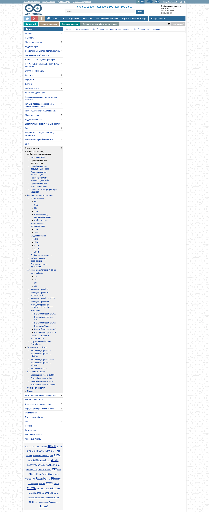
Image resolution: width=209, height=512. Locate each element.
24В (36, 232)
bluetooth (41, 460)
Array (30, 460)
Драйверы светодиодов (41, 255)
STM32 (31, 488)
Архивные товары (33, 439)
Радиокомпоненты (33, 119)
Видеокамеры (31, 46)
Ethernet (29, 470)
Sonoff (42, 483)
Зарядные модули (39, 368)
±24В (36, 249)
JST (54, 469)
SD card (31, 484)
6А (53, 451)
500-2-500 (85, 6)
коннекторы (49, 498)
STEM (49, 483)
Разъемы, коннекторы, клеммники (40, 111)
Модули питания (38, 236)
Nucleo (51, 474)
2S (35, 279)
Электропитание (33, 148)
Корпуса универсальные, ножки (39, 408)
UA (138, 2)
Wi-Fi (47, 488)
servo (36, 484)
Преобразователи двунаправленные (39, 184)
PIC (34, 479)
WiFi (52, 488)
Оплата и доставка (70, 18)
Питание (52, 502)
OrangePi (29, 479)
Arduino (28, 33)
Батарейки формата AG (45, 329)
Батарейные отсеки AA (41, 378)
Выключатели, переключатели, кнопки (42, 124)
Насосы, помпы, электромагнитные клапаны (41, 98)
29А (38, 451)
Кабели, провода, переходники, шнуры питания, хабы (39, 105)
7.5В (58, 451)
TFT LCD (41, 488)
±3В (36, 239)
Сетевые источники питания (40, 195)
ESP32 (45, 464)
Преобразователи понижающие (39, 173)
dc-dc (54, 460)
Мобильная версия (32, 2)
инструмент (39, 498)
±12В (36, 245)
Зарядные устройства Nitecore (41, 364)
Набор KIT (33, 501)
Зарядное (47, 493)
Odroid (57, 474)
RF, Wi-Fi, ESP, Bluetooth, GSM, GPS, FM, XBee (42, 65)
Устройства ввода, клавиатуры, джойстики (39, 133)
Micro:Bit (40, 474)
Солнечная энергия (36, 388)
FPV (39, 470)
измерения (31, 497)
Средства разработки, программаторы (42, 51)
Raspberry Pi (30, 38)
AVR (35, 460)
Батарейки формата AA (45, 314)
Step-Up (56, 484)
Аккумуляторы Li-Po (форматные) (40, 293)
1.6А (29, 446)
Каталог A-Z (31, 24)
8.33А (28, 456)
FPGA (35, 470)
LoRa (34, 474)
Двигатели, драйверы (35, 93)
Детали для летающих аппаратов (40, 395)
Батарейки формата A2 (44, 323)
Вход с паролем (170, 2)
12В (36, 211)
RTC (59, 479)
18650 (52, 446)
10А (33, 446)
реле (58, 502)
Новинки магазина (49, 24)
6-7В (36, 205)
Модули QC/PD (38, 157)
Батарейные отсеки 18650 (43, 375)
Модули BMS (37, 273)
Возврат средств (158, 18)
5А (48, 451)
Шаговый (43, 506)
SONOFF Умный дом (34, 71)
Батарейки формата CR (45, 332)
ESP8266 (55, 465)
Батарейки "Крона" (42, 326)
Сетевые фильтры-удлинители (39, 265)
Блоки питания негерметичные (38, 224)
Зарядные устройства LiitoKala (41, 355)
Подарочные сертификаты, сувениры (100, 24)
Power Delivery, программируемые (42, 215)
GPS (43, 470)
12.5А (37, 446)
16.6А (45, 446)
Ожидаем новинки (70, 24)
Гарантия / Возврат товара (134, 18)
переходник (44, 502)
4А (46, 451)
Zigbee (30, 493)
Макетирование (32, 115)
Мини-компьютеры (33, 42)
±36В (36, 252)
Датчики (28, 84)
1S (35, 276)
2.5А (31, 451)
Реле (27, 128)
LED (27, 144)
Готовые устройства (34, 417)
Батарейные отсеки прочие (43, 385)
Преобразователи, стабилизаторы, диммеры (39, 152)
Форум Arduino (48, 2)
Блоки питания (37, 198)
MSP (46, 474)
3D (26, 421)
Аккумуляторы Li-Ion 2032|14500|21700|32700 (42, 306)
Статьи (52, 18)
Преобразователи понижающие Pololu (40, 179)
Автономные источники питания (41, 270)
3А (43, 451)
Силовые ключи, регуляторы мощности (44, 190)
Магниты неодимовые (35, 400)
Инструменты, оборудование (38, 404)
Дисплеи (29, 75)
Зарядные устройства (37, 347)
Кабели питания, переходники (38, 259)
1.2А (26, 446)
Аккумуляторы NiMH (40, 301)
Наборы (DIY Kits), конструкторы (40, 59)
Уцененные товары (34, 434)
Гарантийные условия (82, 2)
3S (35, 283)
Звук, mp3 (29, 79)
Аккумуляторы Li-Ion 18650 (43, 298)
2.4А (28, 451)
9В (35, 208)
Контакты (87, 18)
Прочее (30, 391)
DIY (38, 465)
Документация (64, 2)
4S (35, 286)
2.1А (60, 446)
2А (41, 451)
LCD (59, 470)
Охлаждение (31, 413)
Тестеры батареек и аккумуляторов (40, 337)
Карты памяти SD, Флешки (37, 55)
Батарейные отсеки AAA (42, 381)
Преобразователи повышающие (39, 161)
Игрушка (55, 493)
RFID (56, 479)
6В (55, 451)
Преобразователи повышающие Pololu (40, 167)
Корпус (56, 497)
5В (35, 201)
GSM (47, 470)
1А (57, 446)
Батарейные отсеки (36, 372)
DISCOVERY (32, 465)
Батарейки (35, 310)
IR (50, 470)
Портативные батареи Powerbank (41, 342)
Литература (30, 430)
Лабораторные (41, 220)
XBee (57, 489)
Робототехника (32, 88)
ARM (57, 455)
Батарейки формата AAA (43, 318)
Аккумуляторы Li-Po (40, 289)
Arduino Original (46, 456)
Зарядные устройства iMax (43, 359)
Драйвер (37, 493)
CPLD (49, 460)
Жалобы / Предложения (107, 18)
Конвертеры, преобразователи (39, 139)
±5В (36, 242)
